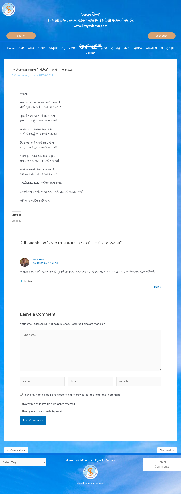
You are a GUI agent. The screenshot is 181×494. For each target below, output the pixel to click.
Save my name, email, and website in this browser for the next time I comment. (73, 394)
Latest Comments (162, 464)
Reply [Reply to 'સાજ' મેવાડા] (157, 286)
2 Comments (20, 75)
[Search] (21, 35)
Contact (110, 460)
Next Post (167, 450)
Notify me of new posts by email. (43, 411)
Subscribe (162, 35)
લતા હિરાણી (96, 460)
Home (69, 460)
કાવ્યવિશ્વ (81, 460)
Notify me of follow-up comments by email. (49, 404)
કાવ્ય (33, 75)
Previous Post (16, 450)
